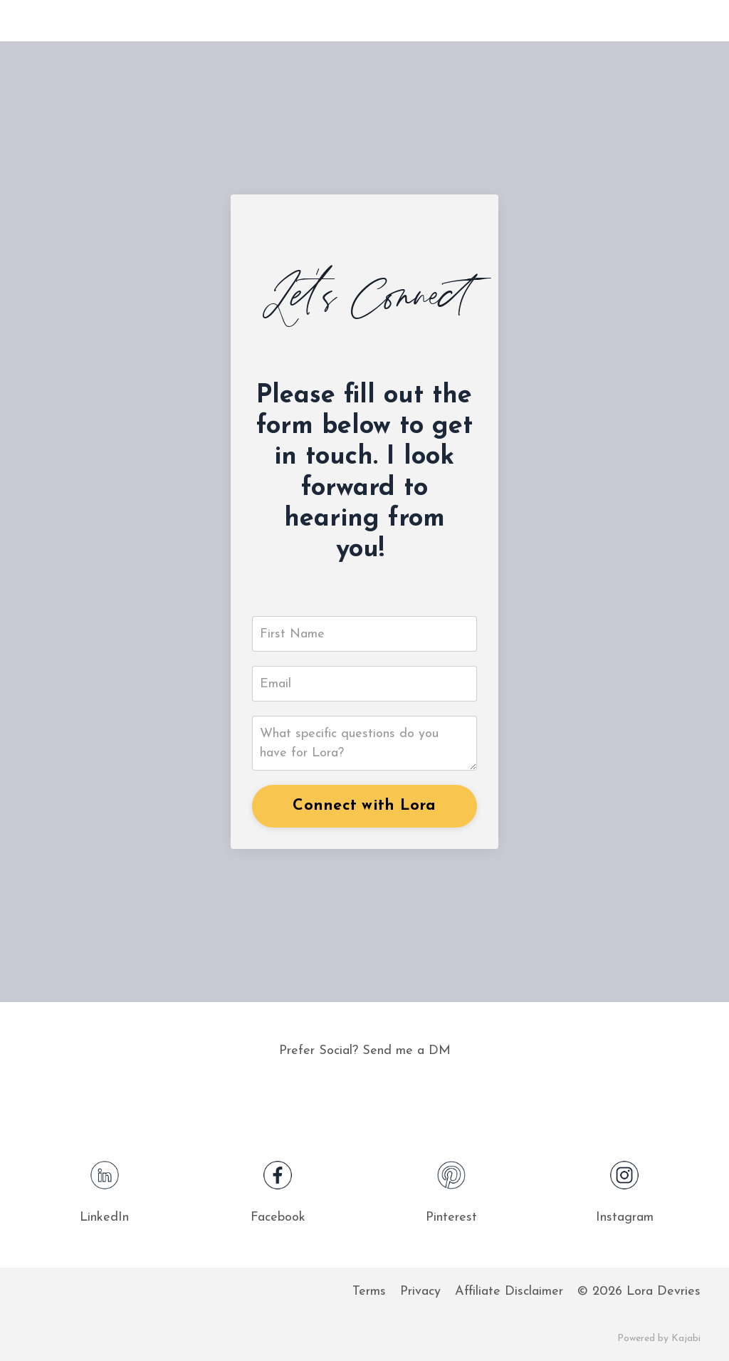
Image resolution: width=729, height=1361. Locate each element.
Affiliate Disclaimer (509, 1291)
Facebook (278, 1217)
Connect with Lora (364, 805)
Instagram (625, 1217)
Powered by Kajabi (659, 1338)
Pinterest (451, 1217)
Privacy (420, 1291)
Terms (369, 1291)
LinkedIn (104, 1217)
